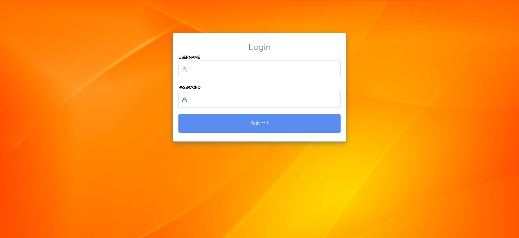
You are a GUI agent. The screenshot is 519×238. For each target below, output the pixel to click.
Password (189, 87)
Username (189, 57)
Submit (259, 123)
